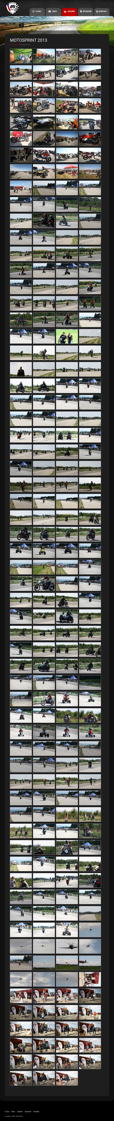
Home (12, 44)
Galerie (71, 11)
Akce (54, 11)
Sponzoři (87, 11)
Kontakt (103, 11)
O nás (38, 11)
